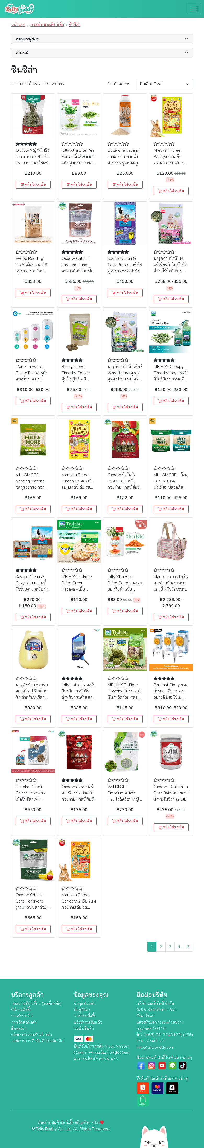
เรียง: (118, 84)
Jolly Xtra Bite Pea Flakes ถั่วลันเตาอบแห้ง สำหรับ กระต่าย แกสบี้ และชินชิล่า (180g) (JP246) (79, 163)
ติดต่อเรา (18, 1029)
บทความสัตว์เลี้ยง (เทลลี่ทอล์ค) (36, 1003)
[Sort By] (165, 84)
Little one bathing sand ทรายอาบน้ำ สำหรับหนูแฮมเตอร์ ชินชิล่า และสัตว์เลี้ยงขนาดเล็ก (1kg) (125, 163)
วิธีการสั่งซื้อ (21, 1010)
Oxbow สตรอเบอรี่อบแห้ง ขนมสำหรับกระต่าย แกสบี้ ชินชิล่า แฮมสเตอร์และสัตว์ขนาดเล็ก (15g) (78, 799)
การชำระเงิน (22, 1016)
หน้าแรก (18, 25)
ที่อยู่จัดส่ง (82, 1010)
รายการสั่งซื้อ (85, 1016)
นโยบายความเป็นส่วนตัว (31, 1035)
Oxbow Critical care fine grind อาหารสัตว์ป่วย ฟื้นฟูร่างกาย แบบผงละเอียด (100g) (79, 271)
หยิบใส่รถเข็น (33, 184)
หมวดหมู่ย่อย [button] (27, 38)
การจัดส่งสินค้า (24, 1022)
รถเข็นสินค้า (84, 1029)
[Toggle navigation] (193, 9)
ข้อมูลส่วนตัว (84, 1003)
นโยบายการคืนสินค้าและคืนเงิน (37, 1041)
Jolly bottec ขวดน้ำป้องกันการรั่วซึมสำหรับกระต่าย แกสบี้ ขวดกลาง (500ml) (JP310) (78, 697)
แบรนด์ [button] (22, 53)
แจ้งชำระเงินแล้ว (88, 1022)
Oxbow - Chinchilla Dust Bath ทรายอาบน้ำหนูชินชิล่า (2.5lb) (171, 793)
